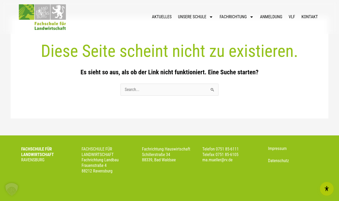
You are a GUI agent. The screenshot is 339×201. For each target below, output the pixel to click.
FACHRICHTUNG (236, 17)
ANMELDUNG (271, 16)
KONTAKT (309, 16)
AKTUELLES (162, 16)
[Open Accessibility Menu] (327, 189)
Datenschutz (278, 160)
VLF (292, 16)
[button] (11, 189)
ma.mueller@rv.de (218, 160)
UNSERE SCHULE (195, 17)
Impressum (277, 148)
